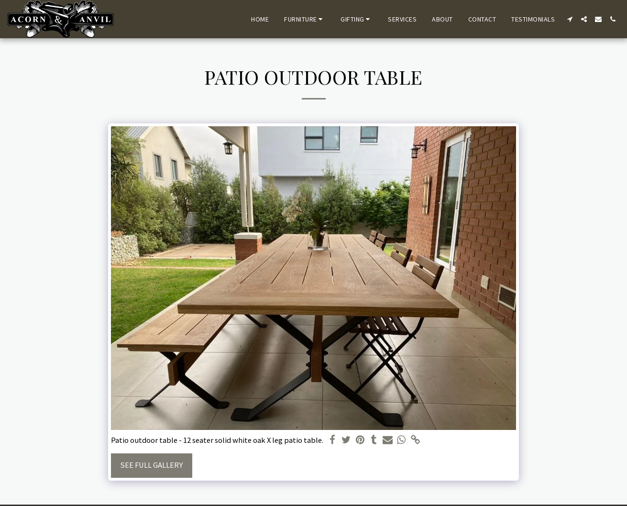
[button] (304, 19)
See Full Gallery (151, 465)
